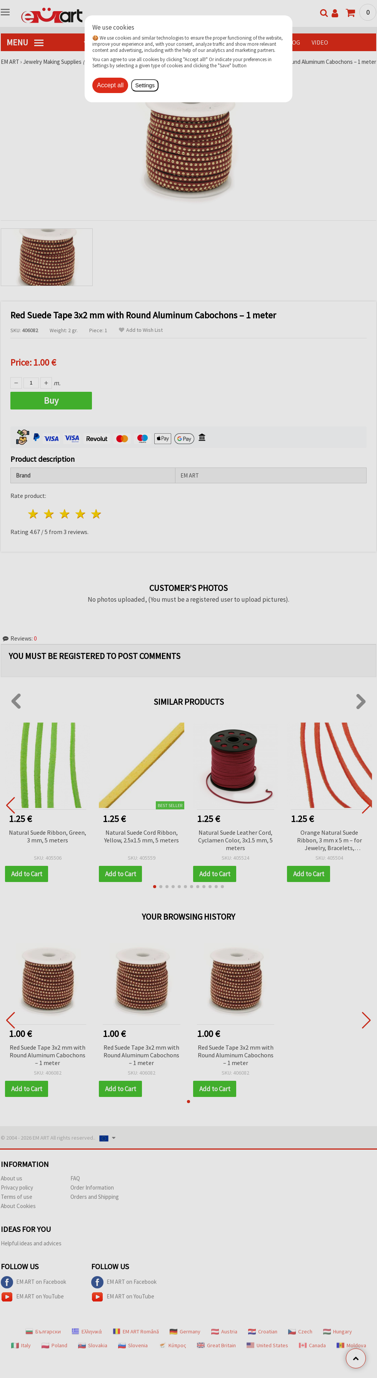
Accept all (110, 85)
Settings (145, 85)
